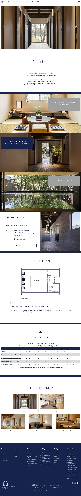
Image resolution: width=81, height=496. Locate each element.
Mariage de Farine (31, 454)
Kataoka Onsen (57, 452)
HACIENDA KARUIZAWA (72, 475)
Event (15, 454)
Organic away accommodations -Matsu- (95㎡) (11, 358)
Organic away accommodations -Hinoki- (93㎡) (11, 364)
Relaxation (56, 460)
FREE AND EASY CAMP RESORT (72, 478)
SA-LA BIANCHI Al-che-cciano (32, 457)
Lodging (42, 452)
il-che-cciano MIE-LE (31, 459)
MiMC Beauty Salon (58, 458)
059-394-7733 (58, 487)
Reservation (20, 245)
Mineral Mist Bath (57, 454)
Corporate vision (4, 460)
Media (15, 456)
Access (2, 454)
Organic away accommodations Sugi (45, 455)
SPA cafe (56, 456)
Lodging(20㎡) (4, 351)
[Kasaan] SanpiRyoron (32, 463)
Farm (55, 462)
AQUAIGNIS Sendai (71, 465)
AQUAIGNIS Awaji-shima (72, 467)
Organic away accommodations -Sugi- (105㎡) (11, 354)
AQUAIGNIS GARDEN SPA (73, 473)
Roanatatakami (30, 461)
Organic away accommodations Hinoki (45, 464)
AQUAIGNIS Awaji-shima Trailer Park (72, 470)
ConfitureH (29, 452)
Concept (2, 452)
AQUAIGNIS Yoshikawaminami (71, 463)
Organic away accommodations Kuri (45, 461)
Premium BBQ (30, 465)
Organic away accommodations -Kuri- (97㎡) (10, 361)
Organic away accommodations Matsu (45, 458)
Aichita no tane (70, 460)
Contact (75, 487)
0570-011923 (17, 228)
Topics (15, 452)
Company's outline (4, 458)
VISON (68, 452)
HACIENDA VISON (71, 456)
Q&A (2, 456)
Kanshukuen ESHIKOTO (72, 458)
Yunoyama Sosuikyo (71, 454)
